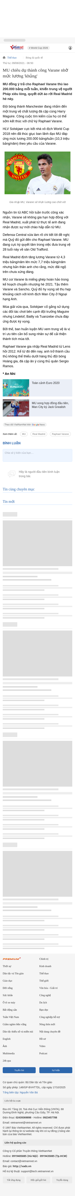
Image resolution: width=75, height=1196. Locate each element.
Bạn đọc (43, 1009)
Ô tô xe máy (9, 1002)
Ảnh (5, 1046)
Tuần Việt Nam (11, 1017)
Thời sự (7, 966)
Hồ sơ (42, 1039)
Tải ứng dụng (14, 1180)
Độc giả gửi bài (38, 1180)
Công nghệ (45, 995)
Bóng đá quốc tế (34, 58)
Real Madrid (38, 434)
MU (24, 434)
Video (42, 1046)
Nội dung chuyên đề (49, 1031)
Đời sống (8, 988)
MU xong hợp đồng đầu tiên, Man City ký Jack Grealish (50, 405)
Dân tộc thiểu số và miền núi (18, 1031)
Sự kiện (56, 1070)
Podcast (43, 1053)
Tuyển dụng (62, 1180)
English (7, 1039)
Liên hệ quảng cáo (15, 1142)
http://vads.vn (22, 1166)
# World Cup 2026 (38, 48)
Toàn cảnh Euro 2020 (46, 382)
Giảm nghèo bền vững (14, 1024)
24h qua (7, 1060)
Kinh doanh (45, 966)
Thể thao (12, 58)
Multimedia (9, 1053)
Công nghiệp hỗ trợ (49, 1017)
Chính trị (43, 959)
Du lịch (43, 1002)
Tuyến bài (19, 1070)
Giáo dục (7, 980)
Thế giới (44, 980)
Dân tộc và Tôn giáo (13, 973)
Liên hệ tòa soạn (13, 1100)
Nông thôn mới (47, 1024)
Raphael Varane (60, 434)
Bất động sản (10, 1009)
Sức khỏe (8, 995)
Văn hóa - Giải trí (48, 988)
